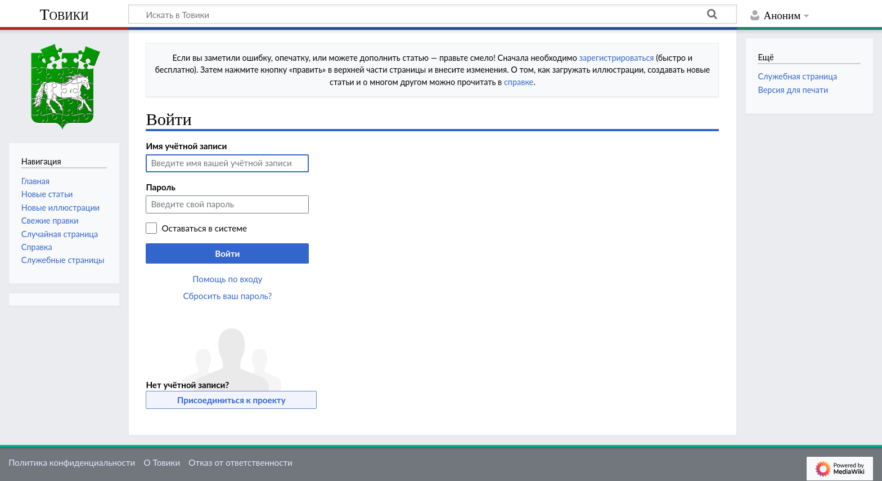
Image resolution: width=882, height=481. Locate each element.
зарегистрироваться (616, 58)
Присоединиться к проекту (231, 400)
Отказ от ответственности (240, 462)
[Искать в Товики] (432, 14)
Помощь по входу (227, 279)
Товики (63, 14)
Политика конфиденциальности (71, 462)
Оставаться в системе (204, 228)
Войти (227, 253)
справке (518, 82)
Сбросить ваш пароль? (227, 296)
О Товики (161, 462)
